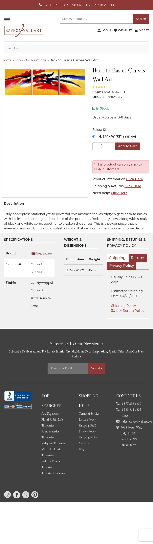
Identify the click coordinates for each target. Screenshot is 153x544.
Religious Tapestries (54, 443)
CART (144, 30)
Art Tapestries (50, 413)
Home (6, 60)
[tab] (117, 258)
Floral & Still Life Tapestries (52, 422)
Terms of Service (89, 413)
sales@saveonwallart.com (130, 421)
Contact (84, 443)
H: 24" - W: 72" (109, 136)
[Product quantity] (103, 146)
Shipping (117, 258)
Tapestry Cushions (53, 473)
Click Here (134, 179)
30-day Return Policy (127, 311)
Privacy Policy (121, 265)
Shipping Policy (123, 306)
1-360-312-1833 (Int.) (128, 412)
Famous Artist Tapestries (50, 434)
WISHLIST (125, 30)
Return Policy (87, 419)
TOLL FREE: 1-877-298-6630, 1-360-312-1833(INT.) (79, 5)
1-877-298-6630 (128, 404)
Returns (138, 258)
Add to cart (127, 146)
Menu (14, 47)
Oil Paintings (36, 60)
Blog (82, 449)
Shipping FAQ (87, 425)
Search (141, 19)
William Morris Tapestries (50, 464)
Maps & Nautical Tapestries (52, 452)
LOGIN (106, 30)
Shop (19, 60)
